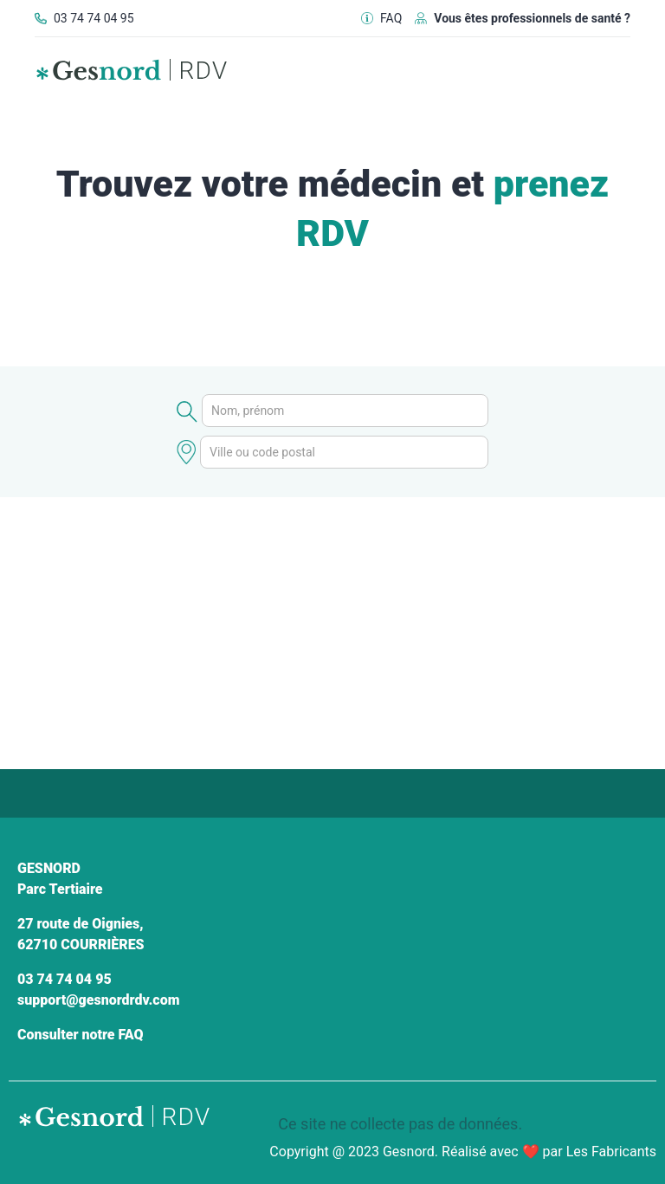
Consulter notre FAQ (80, 1034)
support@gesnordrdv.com (98, 1000)
